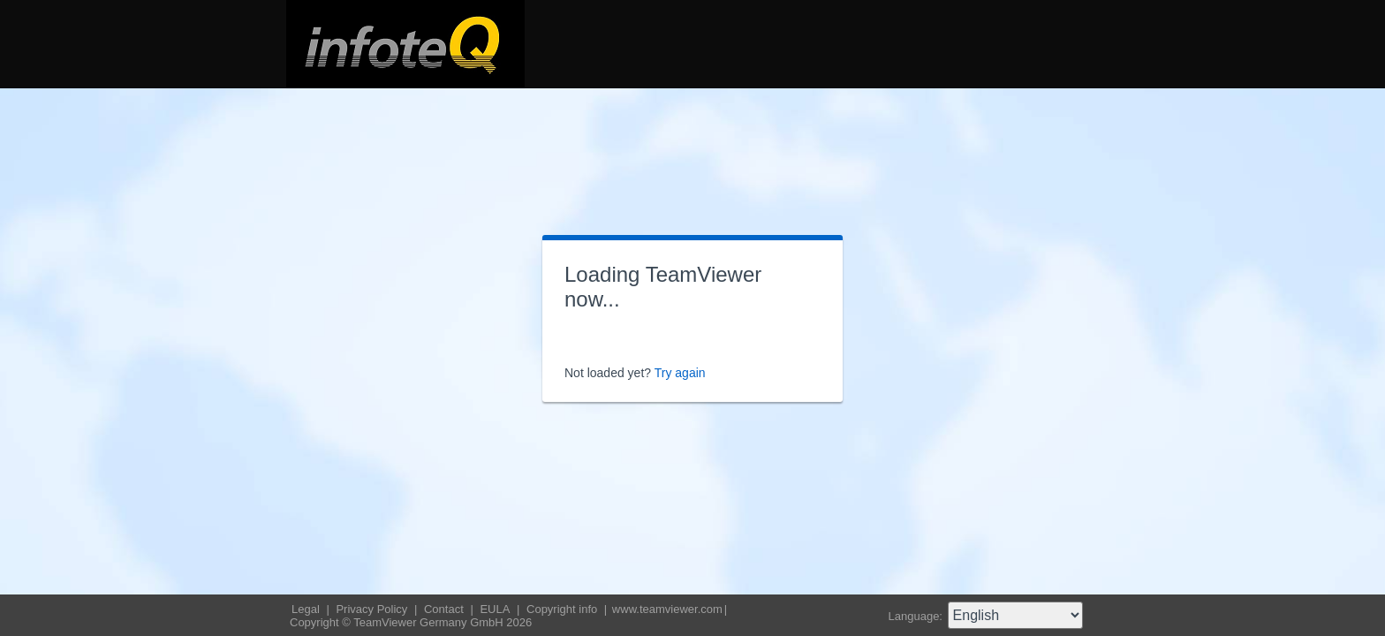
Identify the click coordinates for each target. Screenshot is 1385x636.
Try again (680, 373)
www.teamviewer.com (667, 609)
